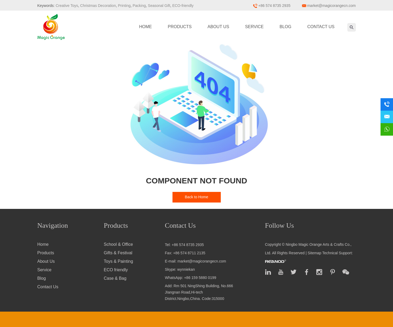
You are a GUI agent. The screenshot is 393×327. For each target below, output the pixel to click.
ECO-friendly (182, 5)
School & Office (118, 244)
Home (145, 26)
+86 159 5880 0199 (200, 278)
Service (254, 26)
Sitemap (314, 253)
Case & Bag (115, 278)
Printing (124, 5)
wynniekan (186, 269)
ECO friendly (116, 270)
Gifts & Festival (118, 253)
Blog (285, 26)
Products (180, 26)
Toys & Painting (118, 261)
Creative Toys (67, 5)
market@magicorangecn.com (331, 5)
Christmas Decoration (97, 5)
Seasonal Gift (158, 5)
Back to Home (196, 197)
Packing (139, 5)
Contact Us (321, 26)
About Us (218, 26)
